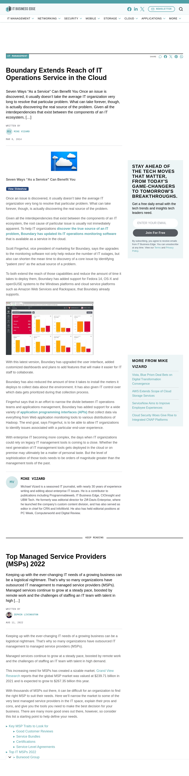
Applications (154, 18)
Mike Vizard (18, 131)
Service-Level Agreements (35, 747)
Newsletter (161, 9)
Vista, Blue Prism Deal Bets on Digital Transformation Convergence (152, 379)
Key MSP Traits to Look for (28, 726)
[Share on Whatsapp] (181, 56)
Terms (157, 247)
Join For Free (155, 232)
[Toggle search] (181, 9)
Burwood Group (27, 757)
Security (73, 18)
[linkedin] (136, 9)
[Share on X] (170, 56)
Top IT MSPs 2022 (22, 752)
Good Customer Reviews (34, 731)
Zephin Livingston (22, 615)
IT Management (21, 18)
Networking (49, 18)
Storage (112, 18)
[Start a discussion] (160, 56)
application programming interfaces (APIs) (53, 412)
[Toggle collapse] (10, 757)
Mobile (93, 18)
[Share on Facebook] (165, 56)
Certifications (25, 741)
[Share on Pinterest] (176, 56)
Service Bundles (28, 736)
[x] (142, 9)
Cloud (131, 18)
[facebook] (129, 9)
